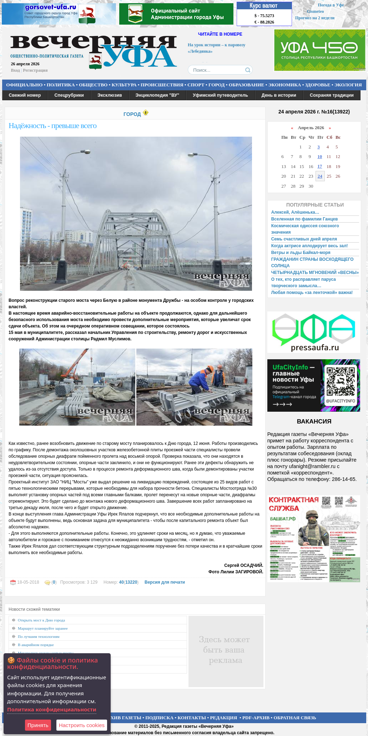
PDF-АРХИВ (255, 717)
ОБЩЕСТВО (93, 84)
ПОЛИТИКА (61, 84)
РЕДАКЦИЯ (223, 717)
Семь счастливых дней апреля (304, 239)
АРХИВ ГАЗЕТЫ (122, 717)
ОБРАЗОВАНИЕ (246, 84)
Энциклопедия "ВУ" (158, 95)
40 (121, 582)
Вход (15, 70)
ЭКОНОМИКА (284, 84)
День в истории (279, 95)
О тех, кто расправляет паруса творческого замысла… (303, 282)
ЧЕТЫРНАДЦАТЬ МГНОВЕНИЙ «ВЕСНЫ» (315, 272)
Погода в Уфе (331, 4)
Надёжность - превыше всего (52, 125)
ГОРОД (216, 84)
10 (319, 156)
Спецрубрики (69, 95)
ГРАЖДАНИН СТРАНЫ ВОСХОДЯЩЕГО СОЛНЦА (312, 262)
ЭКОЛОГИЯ (348, 84)
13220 (131, 582)
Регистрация (35, 70)
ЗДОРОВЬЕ (318, 84)
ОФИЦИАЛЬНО (24, 84)
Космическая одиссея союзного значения (305, 229)
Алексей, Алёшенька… (295, 212)
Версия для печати (165, 582)
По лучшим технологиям (38, 636)
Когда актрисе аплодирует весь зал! (309, 245)
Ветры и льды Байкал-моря (301, 252)
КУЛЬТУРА (124, 84)
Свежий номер (25, 95)
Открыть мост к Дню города (41, 620)
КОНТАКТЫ (192, 717)
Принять (38, 725)
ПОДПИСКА (159, 717)
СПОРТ (196, 84)
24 (320, 176)
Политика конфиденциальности (51, 709)
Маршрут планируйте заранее (43, 628)
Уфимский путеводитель (220, 95)
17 (319, 166)
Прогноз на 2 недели (314, 17)
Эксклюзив (109, 95)
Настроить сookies (82, 725)
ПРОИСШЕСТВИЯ (162, 84)
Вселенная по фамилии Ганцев (304, 219)
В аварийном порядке (36, 645)
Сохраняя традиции (332, 95)
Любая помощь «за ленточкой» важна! (312, 292)
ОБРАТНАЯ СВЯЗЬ (295, 717)
